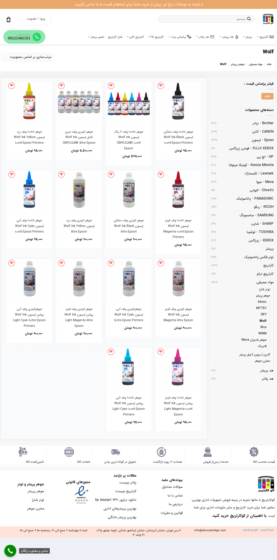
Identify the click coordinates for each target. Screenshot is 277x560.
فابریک (262, 346)
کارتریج (265, 36)
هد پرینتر (229, 36)
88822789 (267, 530)
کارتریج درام (265, 274)
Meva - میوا (265, 182)
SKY (264, 314)
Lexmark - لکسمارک (259, 173)
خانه (269, 64)
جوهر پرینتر (238, 64)
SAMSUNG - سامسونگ (257, 215)
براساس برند (180, 36)
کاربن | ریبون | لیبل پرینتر (254, 354)
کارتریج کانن (135, 36)
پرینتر (247, 36)
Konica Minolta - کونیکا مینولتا (251, 165)
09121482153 (250, 530)
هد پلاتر (205, 36)
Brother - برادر (263, 123)
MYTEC (261, 308)
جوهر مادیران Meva (254, 339)
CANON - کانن (263, 131)
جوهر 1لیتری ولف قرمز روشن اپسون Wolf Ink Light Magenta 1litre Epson (78, 318)
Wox (263, 327)
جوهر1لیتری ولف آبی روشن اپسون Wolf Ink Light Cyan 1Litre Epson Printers (29, 318)
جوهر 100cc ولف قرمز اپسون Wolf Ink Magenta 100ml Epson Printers (178, 229)
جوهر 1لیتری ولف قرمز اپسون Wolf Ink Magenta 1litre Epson (178, 315)
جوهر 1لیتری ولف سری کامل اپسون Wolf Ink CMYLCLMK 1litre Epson (79, 137)
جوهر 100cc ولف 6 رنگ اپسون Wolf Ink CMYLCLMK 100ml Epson (128, 140)
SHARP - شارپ (262, 223)
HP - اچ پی (265, 157)
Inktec (262, 302)
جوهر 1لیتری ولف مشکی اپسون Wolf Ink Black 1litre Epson (129, 226)
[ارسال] (249, 19)
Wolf (263, 321)
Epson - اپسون (263, 140)
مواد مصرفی (255, 64)
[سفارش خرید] (27, 57)
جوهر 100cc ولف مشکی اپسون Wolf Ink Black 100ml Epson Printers (178, 137)
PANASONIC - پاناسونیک (255, 198)
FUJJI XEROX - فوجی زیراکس (251, 148)
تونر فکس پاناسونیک (259, 257)
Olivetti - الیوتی (262, 190)
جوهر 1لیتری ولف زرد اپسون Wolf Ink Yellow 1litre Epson (79, 226)
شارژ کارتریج (115, 36)
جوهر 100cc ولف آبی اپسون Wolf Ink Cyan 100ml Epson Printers (29, 226)
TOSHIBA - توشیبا (260, 232)
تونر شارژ (264, 289)
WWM (262, 333)
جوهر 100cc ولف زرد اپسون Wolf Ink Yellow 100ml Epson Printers (29, 137)
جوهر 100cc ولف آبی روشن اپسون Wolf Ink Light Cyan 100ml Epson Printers (129, 406)
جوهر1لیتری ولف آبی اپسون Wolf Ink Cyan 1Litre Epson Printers (128, 315)
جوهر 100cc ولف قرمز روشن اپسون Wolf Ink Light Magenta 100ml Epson (178, 406)
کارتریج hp (156, 36)
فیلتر (267, 96)
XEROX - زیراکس (261, 240)
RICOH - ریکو (264, 207)
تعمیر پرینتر (96, 36)
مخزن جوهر (262, 360)
